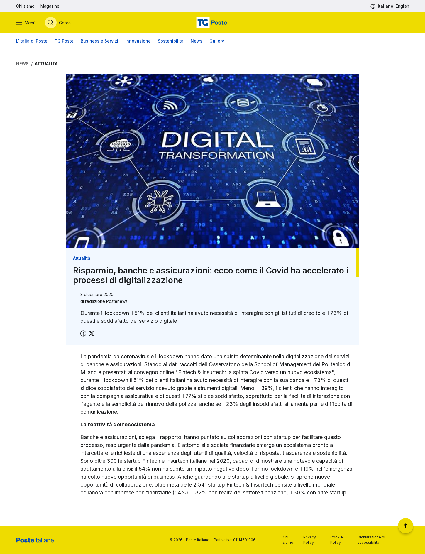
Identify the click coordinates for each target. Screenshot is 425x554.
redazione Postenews (106, 301)
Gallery (216, 40)
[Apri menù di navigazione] (25, 22)
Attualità (46, 63)
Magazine (50, 6)
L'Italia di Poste (32, 40)
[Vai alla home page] (212, 22)
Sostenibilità (171, 40)
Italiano (385, 6)
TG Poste (64, 40)
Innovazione (138, 40)
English (402, 6)
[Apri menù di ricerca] (58, 22)
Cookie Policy (336, 540)
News (196, 40)
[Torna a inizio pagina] (405, 525)
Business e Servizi (99, 40)
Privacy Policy (309, 540)
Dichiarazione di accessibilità (371, 540)
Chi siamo (25, 6)
